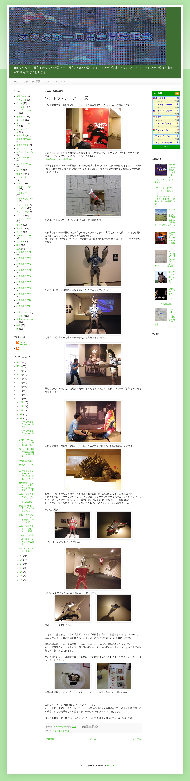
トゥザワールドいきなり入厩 (172, 277)
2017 (19, 378)
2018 (19, 374)
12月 (22, 402)
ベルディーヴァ (23, 219)
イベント (20, 120)
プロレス (20, 215)
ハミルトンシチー (163, 104)
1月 (21, 580)
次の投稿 (50, 739)
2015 (19, 386)
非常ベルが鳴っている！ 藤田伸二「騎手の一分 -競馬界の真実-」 (165, 200)
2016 (19, 382)
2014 (19, 391)
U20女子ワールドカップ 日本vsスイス (26, 442)
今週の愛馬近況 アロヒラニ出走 (27, 542)
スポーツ (20, 183)
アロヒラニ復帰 (26, 535)
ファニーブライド (163, 123)
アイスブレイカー (163, 136)
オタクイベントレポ (56, 81)
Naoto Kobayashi (60, 726)
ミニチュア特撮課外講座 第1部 (26, 433)
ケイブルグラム (23, 164)
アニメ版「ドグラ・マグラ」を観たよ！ (165, 189)
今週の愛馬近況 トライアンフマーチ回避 (27, 528)
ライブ (19, 232)
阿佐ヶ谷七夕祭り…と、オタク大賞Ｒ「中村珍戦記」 (26, 518)
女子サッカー (22, 312)
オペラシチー (22, 148)
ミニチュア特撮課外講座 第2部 (26, 424)
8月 (21, 418)
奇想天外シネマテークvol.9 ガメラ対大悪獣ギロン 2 (26, 475)
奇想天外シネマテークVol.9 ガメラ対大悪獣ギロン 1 (27, 486)
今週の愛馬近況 (26, 460)
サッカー (20, 174)
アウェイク (21, 100)
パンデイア (21, 208)
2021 (19, 362)
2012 (19, 399)
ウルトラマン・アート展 (26, 549)
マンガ (19, 225)
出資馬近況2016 (23, 276)
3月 (21, 572)
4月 (21, 568)
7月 (21, 556)
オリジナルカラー (163, 142)
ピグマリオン (22, 212)
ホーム (14, 81)
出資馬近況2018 (23, 288)
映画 (18, 245)
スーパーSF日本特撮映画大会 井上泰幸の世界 (27, 453)
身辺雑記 (20, 316)
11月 (22, 406)
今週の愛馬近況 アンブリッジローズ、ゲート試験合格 (27, 498)
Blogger (110, 765)
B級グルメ (21, 96)
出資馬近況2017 (23, 282)
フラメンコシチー (163, 111)
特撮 (67, 731)
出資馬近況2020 (23, 300)
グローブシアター (24, 158)
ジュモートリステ (24, 177)
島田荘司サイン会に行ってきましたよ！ (26, 508)
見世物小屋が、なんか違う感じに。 (172, 239)
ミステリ (20, 228)
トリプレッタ (22, 205)
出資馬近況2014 (23, 264)
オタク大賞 (21, 135)
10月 (22, 410)
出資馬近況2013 (23, 258)
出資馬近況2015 (23, 270)
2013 (19, 395)
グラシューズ (161, 130)
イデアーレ (21, 116)
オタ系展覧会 (58, 731)
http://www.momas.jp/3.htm (58, 159)
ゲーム (19, 170)
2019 (19, 370)
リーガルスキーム (24, 235)
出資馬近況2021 (23, 306)
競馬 (18, 248)
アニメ (19, 103)
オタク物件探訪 (31, 81)
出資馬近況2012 (23, 252)
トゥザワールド (23, 193)
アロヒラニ (21, 107)
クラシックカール (24, 152)
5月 (21, 564)
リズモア (20, 241)
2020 (19, 366)
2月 (21, 576)
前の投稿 (136, 739)
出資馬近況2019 (23, 294)
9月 (21, 414)
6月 (21, 560)
